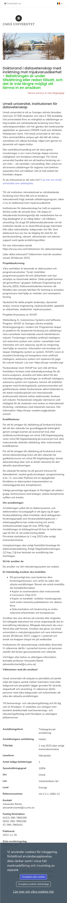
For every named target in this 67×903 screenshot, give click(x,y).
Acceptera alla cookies (33, 877)
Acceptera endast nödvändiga (33, 884)
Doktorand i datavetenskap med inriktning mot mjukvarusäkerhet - (33, 78)
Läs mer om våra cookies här (33, 892)
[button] (59, 3)
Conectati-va (12, 3)
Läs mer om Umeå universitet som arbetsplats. (32, 181)
